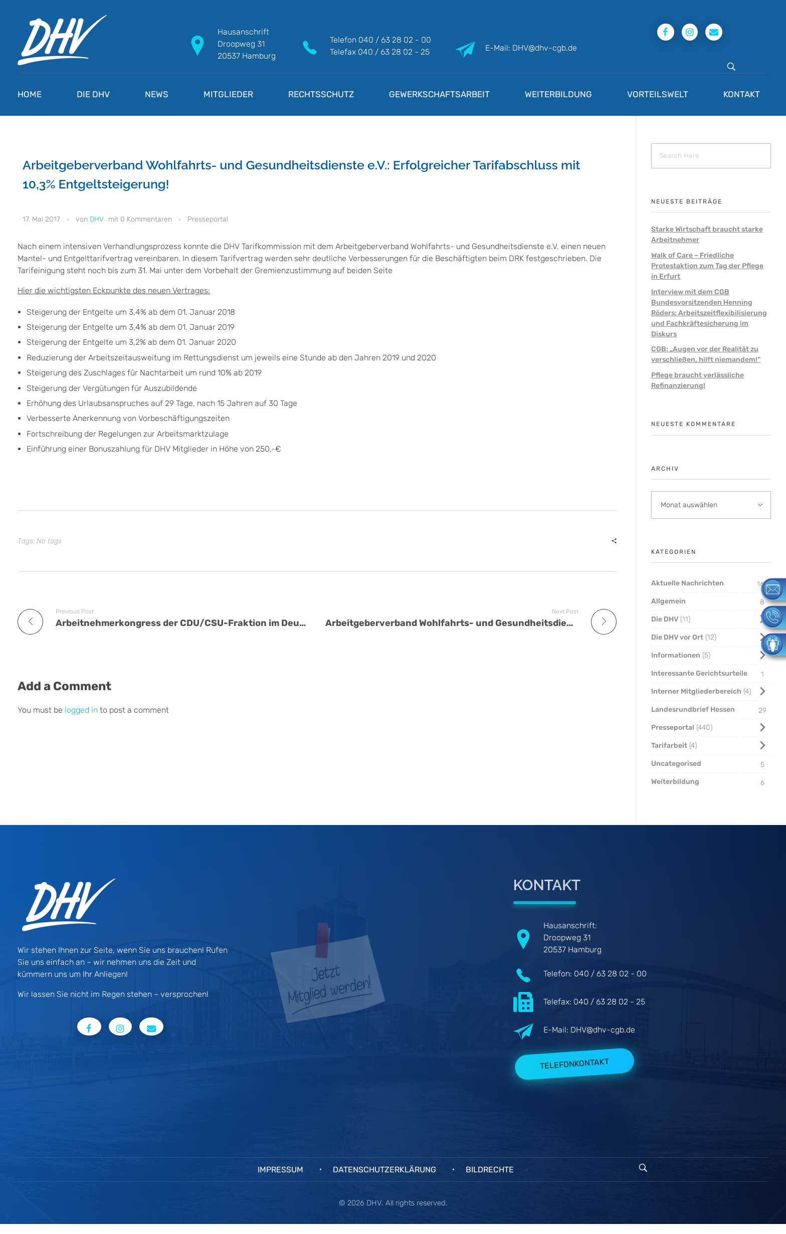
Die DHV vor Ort (677, 637)
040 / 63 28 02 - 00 (394, 40)
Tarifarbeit (669, 745)
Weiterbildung (675, 781)
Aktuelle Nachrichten (687, 583)
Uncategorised (676, 763)
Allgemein (668, 601)
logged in (82, 710)
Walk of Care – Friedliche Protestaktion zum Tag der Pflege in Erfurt (707, 266)
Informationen (675, 655)
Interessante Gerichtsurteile (699, 673)
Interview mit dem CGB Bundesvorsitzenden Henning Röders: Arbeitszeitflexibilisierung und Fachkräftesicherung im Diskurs (709, 313)
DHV (97, 219)
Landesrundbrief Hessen (693, 709)
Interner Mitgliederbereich (696, 691)
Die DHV (664, 619)
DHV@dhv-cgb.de (602, 1030)
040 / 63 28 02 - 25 (394, 52)
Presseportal (207, 219)
